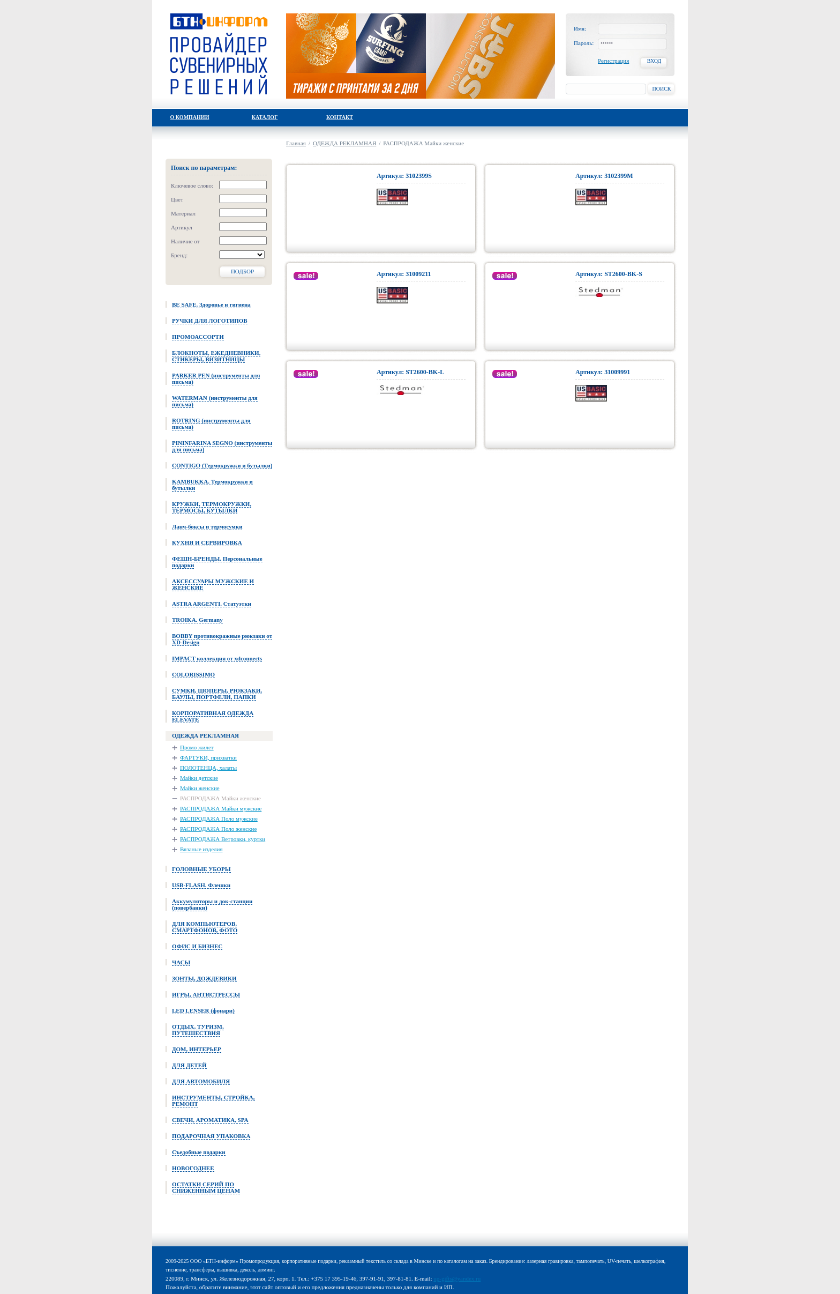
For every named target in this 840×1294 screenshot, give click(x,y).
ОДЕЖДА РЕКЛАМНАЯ (344, 143)
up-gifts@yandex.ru (457, 1278)
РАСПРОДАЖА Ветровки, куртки (222, 839)
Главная (296, 143)
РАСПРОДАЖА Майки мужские (220, 808)
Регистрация (613, 60)
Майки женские (200, 788)
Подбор (242, 271)
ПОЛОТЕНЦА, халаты (208, 767)
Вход (654, 61)
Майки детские (199, 778)
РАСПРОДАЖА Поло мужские (219, 818)
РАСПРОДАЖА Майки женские (220, 798)
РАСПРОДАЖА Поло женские (218, 829)
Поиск (661, 89)
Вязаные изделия (201, 849)
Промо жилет (197, 747)
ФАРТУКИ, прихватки (208, 757)
